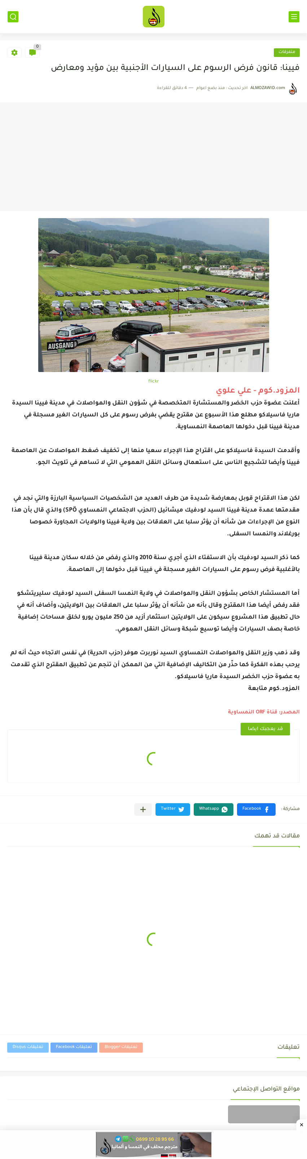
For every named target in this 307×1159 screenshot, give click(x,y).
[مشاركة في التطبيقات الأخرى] (143, 809)
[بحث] (13, 16)
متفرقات (287, 52)
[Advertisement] (153, 156)
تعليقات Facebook (74, 1047)
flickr (153, 381)
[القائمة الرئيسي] (294, 16)
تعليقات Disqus (28, 1047)
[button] (256, 809)
